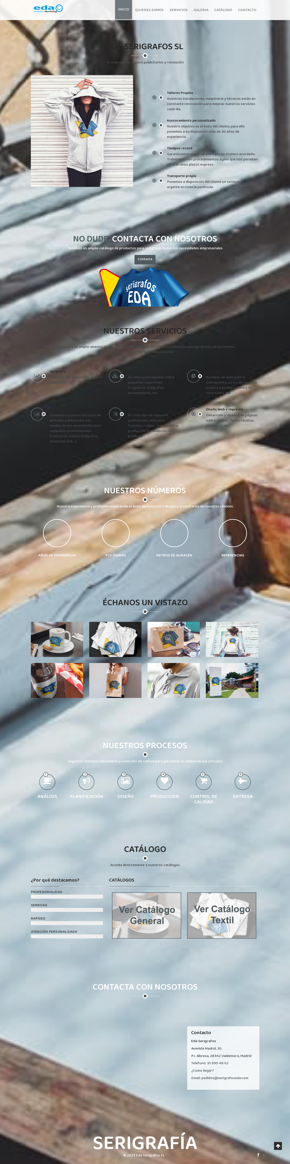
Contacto (247, 10)
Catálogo (223, 10)
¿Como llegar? (202, 1070)
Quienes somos (149, 10)
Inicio (123, 9)
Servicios (179, 10)
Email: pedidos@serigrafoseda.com (219, 1078)
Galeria (201, 10)
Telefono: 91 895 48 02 (209, 1063)
